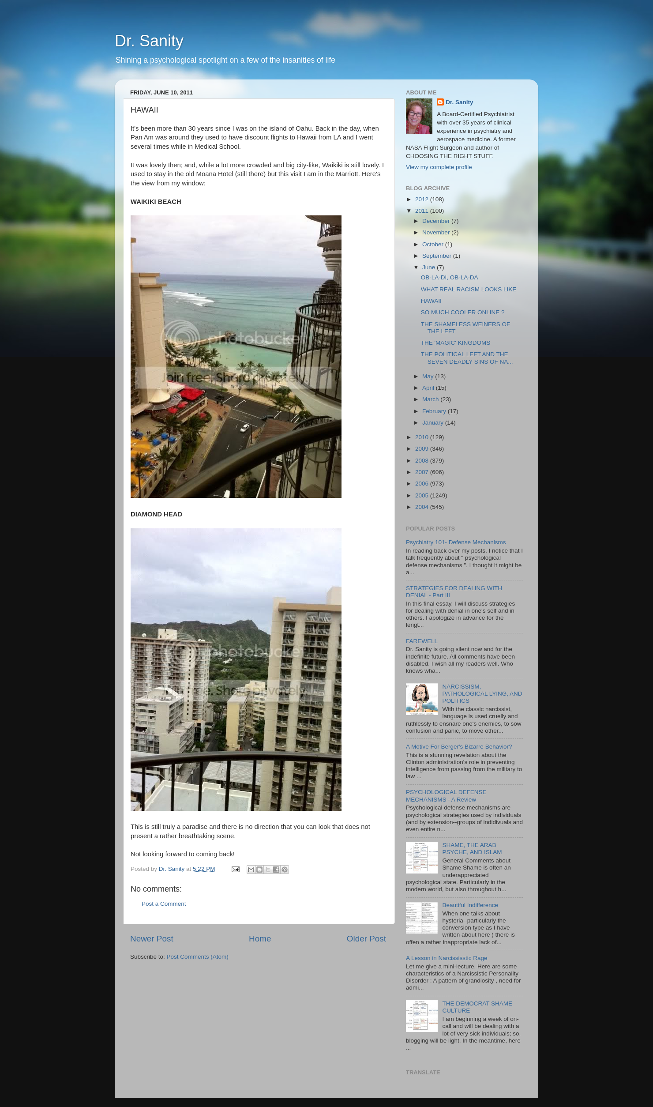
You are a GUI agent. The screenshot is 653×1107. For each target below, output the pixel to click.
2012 (422, 199)
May (428, 376)
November (436, 232)
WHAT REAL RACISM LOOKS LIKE (469, 289)
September (437, 255)
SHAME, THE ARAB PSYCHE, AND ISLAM (472, 848)
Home (260, 938)
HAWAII (431, 300)
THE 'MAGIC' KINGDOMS (455, 342)
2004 (422, 507)
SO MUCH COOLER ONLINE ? (463, 312)
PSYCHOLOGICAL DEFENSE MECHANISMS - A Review (446, 795)
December (436, 221)
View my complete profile (439, 167)
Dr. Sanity (149, 41)
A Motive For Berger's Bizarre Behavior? (459, 746)
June (429, 267)
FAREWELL (422, 641)
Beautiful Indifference (470, 905)
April (429, 387)
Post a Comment (164, 903)
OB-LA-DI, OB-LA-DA (449, 277)
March (431, 399)
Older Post (366, 938)
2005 (422, 495)
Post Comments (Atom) (198, 956)
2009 (422, 448)
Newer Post (151, 938)
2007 (422, 472)
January (433, 422)
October (433, 244)
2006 (422, 483)
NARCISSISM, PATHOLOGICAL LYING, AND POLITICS (482, 693)
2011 (422, 210)
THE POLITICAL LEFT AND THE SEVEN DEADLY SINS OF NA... (467, 358)
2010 (422, 437)
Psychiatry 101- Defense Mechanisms (456, 542)
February (435, 411)
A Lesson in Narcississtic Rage (447, 958)
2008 (422, 460)
